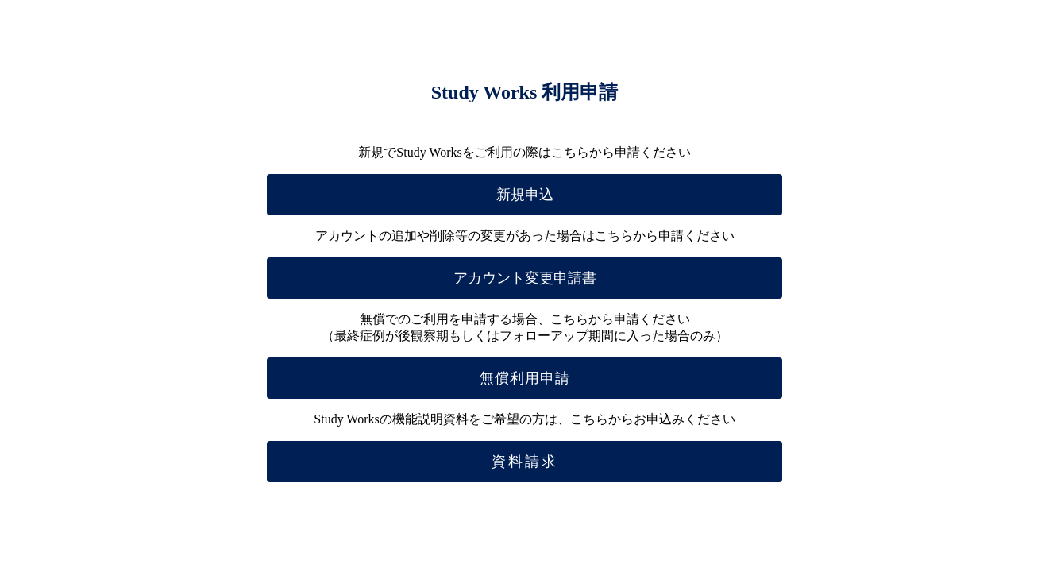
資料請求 (525, 462)
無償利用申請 (525, 378)
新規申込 (524, 195)
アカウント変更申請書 (524, 278)
